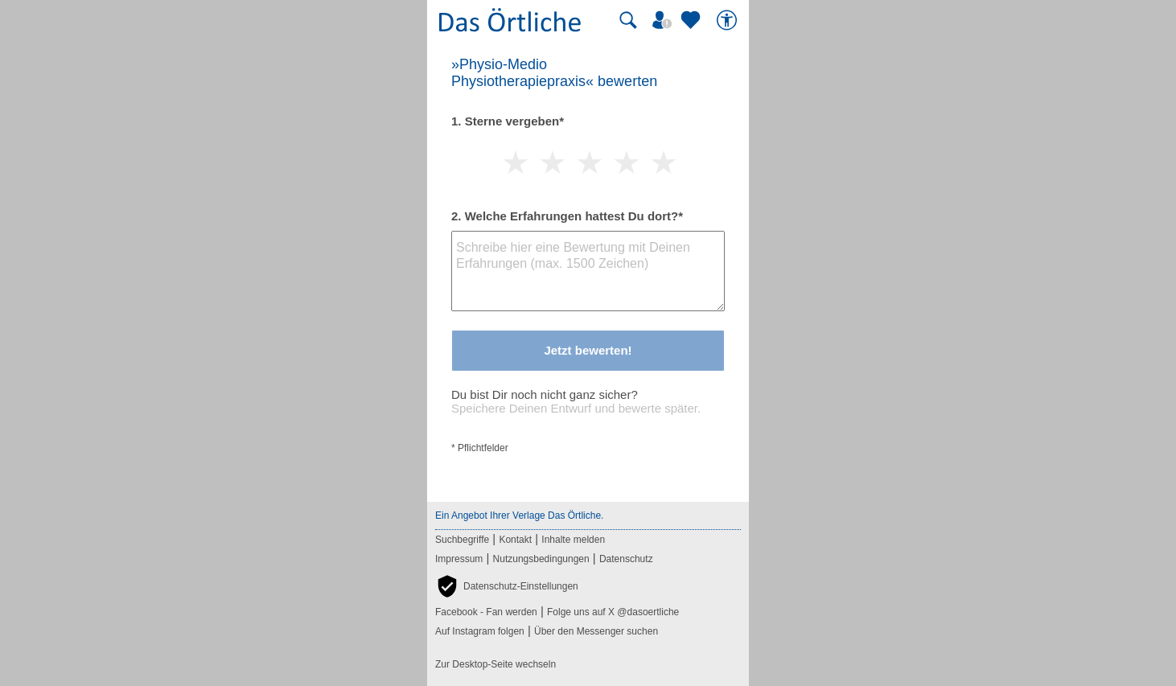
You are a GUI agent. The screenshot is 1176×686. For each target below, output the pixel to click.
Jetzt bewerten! (587, 350)
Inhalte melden (573, 539)
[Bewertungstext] (588, 271)
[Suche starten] (628, 20)
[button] (506, 586)
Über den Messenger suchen (596, 631)
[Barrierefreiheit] (729, 20)
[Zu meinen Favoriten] (693, 20)
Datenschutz (626, 559)
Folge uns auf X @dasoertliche (613, 612)
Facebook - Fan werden (486, 612)
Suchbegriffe (462, 539)
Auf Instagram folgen (479, 631)
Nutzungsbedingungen (541, 559)
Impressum (459, 559)
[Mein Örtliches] (664, 20)
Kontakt (515, 539)
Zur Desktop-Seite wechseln (495, 664)
